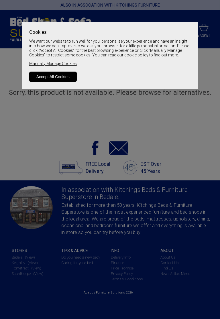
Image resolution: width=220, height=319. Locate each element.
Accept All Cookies (53, 76)
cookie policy (136, 55)
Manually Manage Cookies (53, 63)
